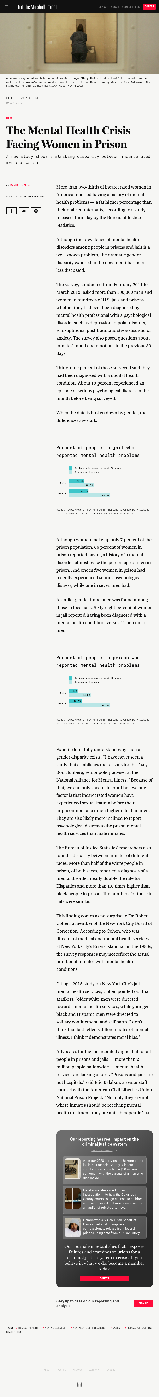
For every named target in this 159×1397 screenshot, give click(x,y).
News (9, 117)
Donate (149, 6)
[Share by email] (24, 210)
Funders (110, 1369)
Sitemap (94, 1369)
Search (103, 7)
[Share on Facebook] (11, 210)
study (89, 984)
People (61, 1369)
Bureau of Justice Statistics (114, 513)
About (115, 7)
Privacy (77, 1369)
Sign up (143, 1303)
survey (71, 284)
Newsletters (131, 7)
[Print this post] (36, 210)
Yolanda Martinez (34, 196)
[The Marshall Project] (36, 6)
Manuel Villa (20, 185)
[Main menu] (6, 6)
